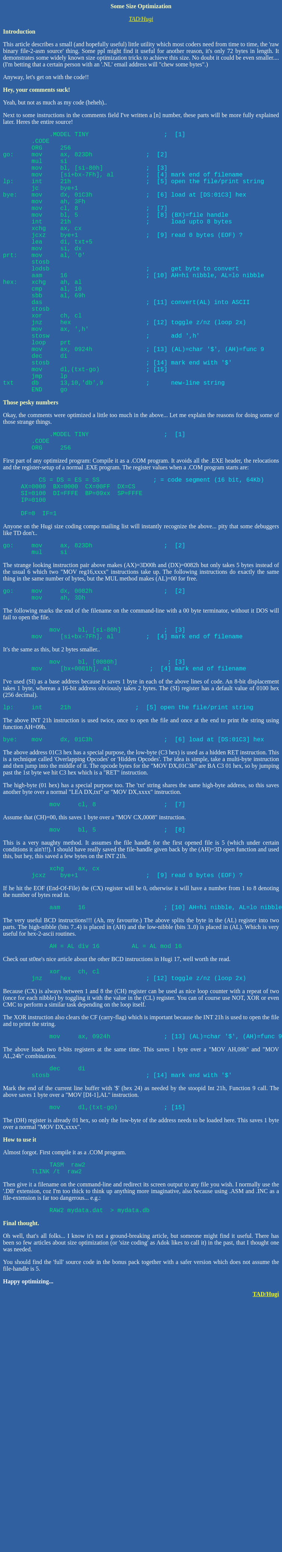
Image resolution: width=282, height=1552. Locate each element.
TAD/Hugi (141, 19)
